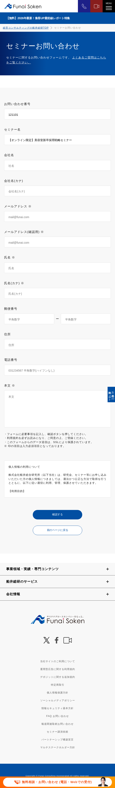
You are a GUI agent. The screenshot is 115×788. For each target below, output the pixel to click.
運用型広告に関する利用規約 (57, 669)
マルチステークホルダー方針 (57, 747)
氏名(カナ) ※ (14, 283)
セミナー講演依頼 (57, 731)
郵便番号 (10, 308)
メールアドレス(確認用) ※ (24, 232)
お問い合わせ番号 (17, 104)
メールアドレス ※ (18, 206)
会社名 (9, 155)
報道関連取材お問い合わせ (57, 724)
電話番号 (10, 359)
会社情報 (13, 594)
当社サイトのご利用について (57, 661)
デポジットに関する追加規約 (57, 677)
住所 (7, 334)
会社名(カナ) (13, 180)
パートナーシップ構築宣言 (57, 739)
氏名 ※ (9, 257)
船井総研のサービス (22, 581)
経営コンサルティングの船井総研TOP (26, 27)
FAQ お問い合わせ (57, 716)
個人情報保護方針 (57, 692)
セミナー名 (12, 129)
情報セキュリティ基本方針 (57, 708)
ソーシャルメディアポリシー (57, 700)
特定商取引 (57, 684)
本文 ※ (9, 385)
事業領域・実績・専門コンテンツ (32, 569)
